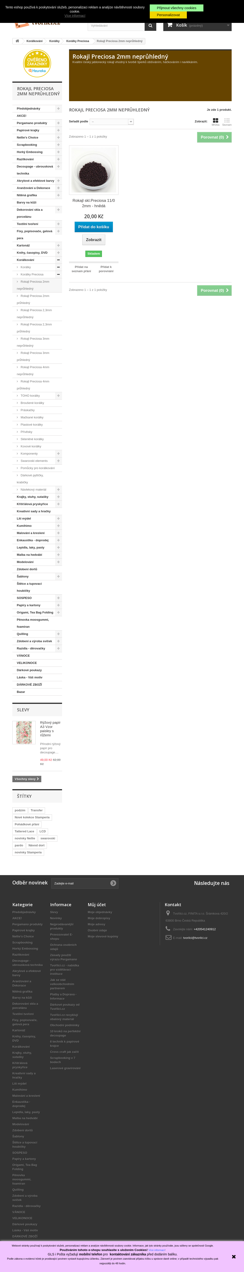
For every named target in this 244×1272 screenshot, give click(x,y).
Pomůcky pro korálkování (37, 468)
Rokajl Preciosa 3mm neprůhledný (33, 342)
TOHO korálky (30, 395)
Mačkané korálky (31, 417)
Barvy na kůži (26, 202)
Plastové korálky (31, 424)
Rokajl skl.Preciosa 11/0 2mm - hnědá (94, 203)
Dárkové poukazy (29, 670)
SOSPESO (24, 598)
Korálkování (25, 260)
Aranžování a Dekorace (33, 188)
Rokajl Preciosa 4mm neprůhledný (33, 370)
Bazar (21, 692)
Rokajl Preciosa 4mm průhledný (33, 385)
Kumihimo (24, 525)
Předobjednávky (28, 108)
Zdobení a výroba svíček (34, 641)
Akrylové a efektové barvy (35, 180)
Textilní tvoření (27, 224)
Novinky (56, 918)
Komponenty (29, 453)
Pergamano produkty (32, 123)
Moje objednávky (100, 912)
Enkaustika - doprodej (33, 540)
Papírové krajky (28, 130)
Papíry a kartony (28, 605)
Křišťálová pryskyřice (32, 504)
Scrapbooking (27, 144)
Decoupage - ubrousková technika (35, 170)
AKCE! (21, 116)
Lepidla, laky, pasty (30, 547)
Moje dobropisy (99, 918)
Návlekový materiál (33, 489)
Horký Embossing (30, 152)
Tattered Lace (24, 831)
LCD (43, 831)
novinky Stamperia (28, 852)
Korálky (25, 267)
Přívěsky (26, 432)
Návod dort (36, 845)
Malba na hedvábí (29, 554)
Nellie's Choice (27, 137)
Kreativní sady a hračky (34, 511)
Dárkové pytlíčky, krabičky (30, 479)
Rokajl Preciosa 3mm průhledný (33, 356)
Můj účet (97, 904)
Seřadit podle (78, 121)
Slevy (23, 710)
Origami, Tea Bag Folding (35, 612)
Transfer (37, 810)
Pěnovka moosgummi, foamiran (33, 623)
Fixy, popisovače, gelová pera (34, 234)
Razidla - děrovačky (31, 648)
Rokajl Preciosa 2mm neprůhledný (33, 285)
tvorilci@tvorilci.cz (195, 938)
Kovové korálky (30, 446)
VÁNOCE (23, 655)
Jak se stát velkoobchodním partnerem (62, 984)
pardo (19, 845)
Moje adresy (96, 924)
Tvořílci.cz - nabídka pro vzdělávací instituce (64, 970)
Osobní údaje (97, 930)
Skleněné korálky (32, 439)
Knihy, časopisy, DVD (32, 252)
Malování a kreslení (31, 533)
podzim (20, 810)
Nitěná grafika (27, 195)
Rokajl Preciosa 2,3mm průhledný (34, 328)
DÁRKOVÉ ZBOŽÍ (29, 684)
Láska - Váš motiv (29, 677)
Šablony (23, 576)
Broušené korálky (32, 403)
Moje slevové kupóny (103, 936)
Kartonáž (23, 245)
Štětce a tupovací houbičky (29, 587)
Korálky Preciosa (31, 274)
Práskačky (27, 410)
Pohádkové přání (27, 824)
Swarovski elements (34, 461)
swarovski (47, 838)
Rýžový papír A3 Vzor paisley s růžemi (50, 728)
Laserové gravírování (65, 1068)
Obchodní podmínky (65, 1025)
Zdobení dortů (27, 569)
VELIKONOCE (27, 663)
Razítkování (25, 159)
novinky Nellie (25, 838)
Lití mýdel (24, 518)
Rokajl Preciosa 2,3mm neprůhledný (34, 313)
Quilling (22, 634)
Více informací (74, 16)
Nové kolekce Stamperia (32, 817)
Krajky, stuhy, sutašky (32, 497)
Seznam (227, 122)
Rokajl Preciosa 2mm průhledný (33, 299)
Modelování (25, 562)
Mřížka (216, 122)
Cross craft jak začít (64, 1052)
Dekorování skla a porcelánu (30, 213)
